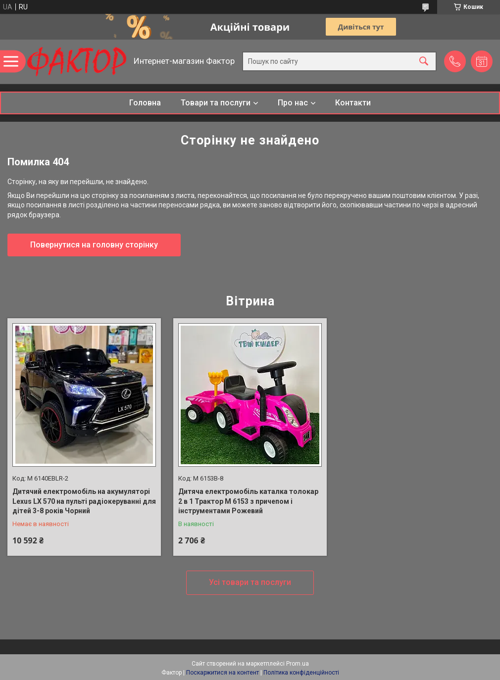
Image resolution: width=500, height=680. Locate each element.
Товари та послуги (215, 102)
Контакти (353, 102)
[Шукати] (424, 61)
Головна (145, 102)
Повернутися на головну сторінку (94, 244)
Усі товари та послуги (250, 582)
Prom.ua (297, 663)
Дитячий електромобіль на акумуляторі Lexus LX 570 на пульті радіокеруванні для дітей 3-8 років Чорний (84, 501)
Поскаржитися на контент (222, 672)
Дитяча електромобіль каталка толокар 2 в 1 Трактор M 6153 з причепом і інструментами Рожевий (248, 501)
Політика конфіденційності (301, 672)
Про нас (293, 102)
